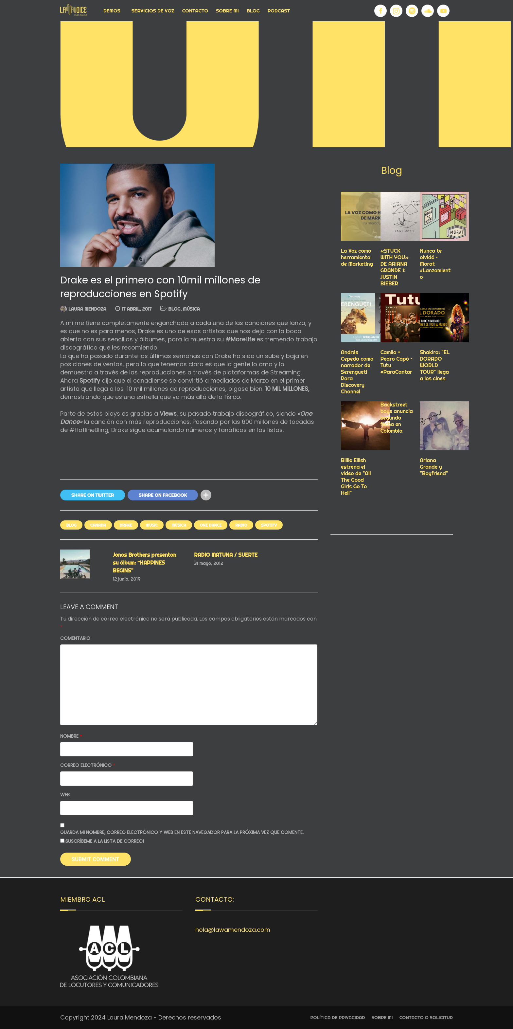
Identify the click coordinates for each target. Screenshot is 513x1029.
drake (126, 525)
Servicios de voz (153, 11)
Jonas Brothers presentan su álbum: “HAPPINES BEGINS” (144, 562)
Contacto (195, 11)
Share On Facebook (163, 495)
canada (98, 525)
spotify (269, 525)
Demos (111, 11)
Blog (253, 11)
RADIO (241, 525)
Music (152, 525)
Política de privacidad (337, 1017)
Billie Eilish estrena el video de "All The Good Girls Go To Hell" (356, 476)
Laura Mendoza (87, 309)
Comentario (75, 638)
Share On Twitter (92, 495)
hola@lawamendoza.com (232, 930)
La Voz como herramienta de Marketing (357, 257)
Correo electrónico (87, 765)
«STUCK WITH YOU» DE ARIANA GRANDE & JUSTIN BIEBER (394, 267)
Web (65, 795)
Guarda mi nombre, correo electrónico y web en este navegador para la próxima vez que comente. (182, 832)
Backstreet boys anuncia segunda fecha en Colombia (396, 417)
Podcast (279, 11)
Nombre (71, 736)
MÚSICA (191, 309)
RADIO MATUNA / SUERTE (225, 554)
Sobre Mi (227, 11)
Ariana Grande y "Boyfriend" (434, 467)
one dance (211, 525)
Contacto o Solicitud (426, 1017)
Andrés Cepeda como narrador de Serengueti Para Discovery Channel (357, 372)
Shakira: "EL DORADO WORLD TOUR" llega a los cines (435, 365)
